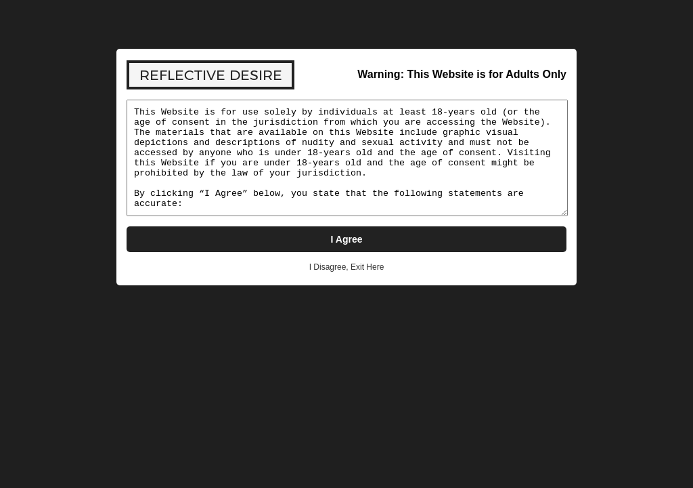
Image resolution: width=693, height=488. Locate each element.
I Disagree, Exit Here (346, 267)
